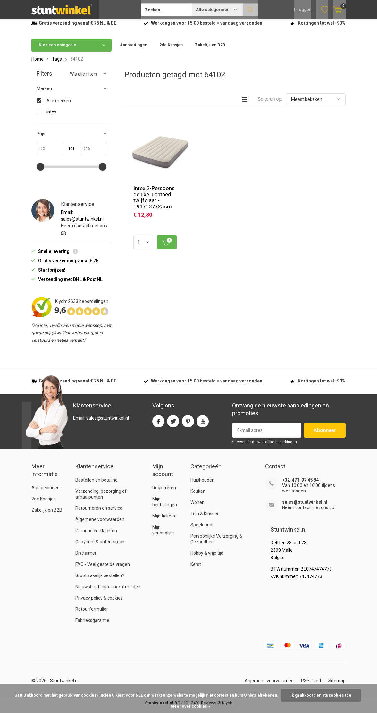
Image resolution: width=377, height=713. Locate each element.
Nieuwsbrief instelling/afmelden (107, 591)
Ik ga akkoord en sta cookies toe (320, 695)
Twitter (173, 424)
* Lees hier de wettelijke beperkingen (264, 447)
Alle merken (58, 105)
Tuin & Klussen (205, 518)
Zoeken (250, 9)
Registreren (164, 492)
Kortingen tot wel (322, 27)
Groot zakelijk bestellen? (99, 580)
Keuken (197, 496)
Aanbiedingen (133, 49)
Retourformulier (91, 614)
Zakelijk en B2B (210, 49)
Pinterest (188, 424)
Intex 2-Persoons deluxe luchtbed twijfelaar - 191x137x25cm (154, 202)
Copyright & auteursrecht (100, 546)
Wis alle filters (83, 78)
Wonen (197, 507)
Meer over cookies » (190, 706)
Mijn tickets (163, 520)
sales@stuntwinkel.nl (304, 506)
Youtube (203, 424)
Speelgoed (201, 529)
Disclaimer (85, 557)
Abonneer (325, 435)
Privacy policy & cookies (99, 602)
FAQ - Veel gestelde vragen (102, 569)
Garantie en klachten (96, 535)
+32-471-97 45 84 (300, 484)
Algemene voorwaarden (99, 524)
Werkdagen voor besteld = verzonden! (207, 27)
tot (68, 153)
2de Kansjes (171, 49)
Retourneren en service (98, 513)
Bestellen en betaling (96, 484)
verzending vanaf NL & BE (77, 27)
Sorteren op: (270, 103)
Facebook (158, 424)
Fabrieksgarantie (92, 625)
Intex (51, 116)
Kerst (195, 569)
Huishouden (202, 484)
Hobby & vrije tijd (206, 557)
